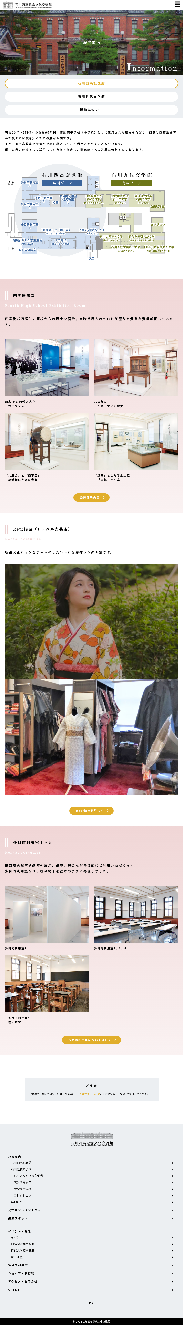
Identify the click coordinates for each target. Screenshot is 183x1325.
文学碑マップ (22, 1182)
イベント (17, 1237)
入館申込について (90, 1094)
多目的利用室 (18, 1265)
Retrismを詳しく (90, 810)
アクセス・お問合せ (23, 1281)
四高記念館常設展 (22, 1244)
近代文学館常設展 (22, 1250)
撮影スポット (18, 1218)
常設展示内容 (90, 497)
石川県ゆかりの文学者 (28, 1176)
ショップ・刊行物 (21, 1273)
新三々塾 (17, 1257)
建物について (91, 109)
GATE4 (13, 1290)
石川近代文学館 (91, 96)
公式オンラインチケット (26, 1210)
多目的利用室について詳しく (90, 1040)
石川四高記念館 (91, 83)
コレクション (22, 1195)
